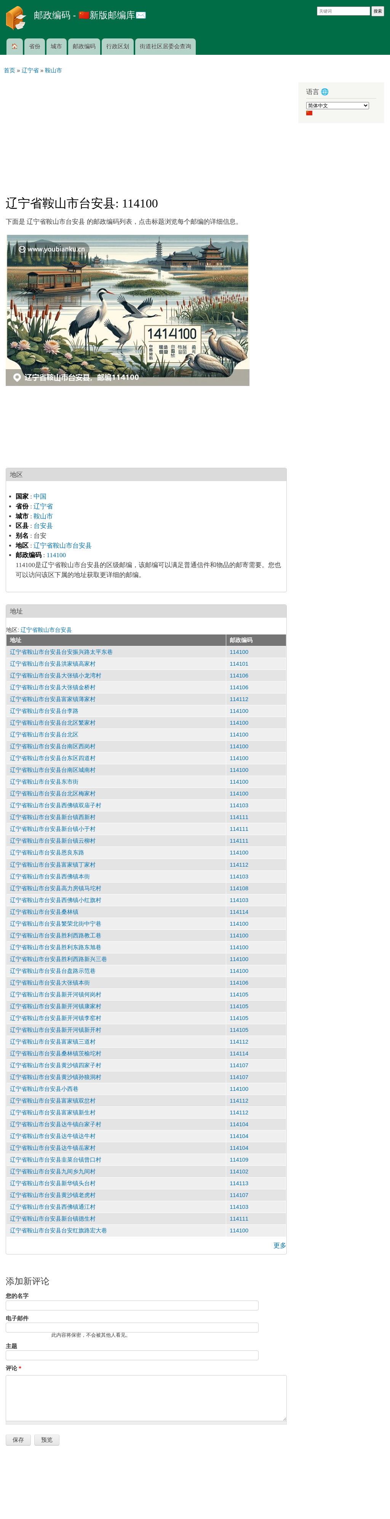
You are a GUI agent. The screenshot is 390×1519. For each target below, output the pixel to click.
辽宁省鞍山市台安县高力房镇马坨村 (55, 888)
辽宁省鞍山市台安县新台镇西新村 (53, 817)
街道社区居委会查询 (165, 46)
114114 (239, 912)
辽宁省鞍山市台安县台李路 (44, 711)
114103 (239, 805)
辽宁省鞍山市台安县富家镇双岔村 (53, 1101)
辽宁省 (43, 506)
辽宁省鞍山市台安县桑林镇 (44, 912)
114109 (239, 1160)
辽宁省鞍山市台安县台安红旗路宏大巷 (58, 1230)
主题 (11, 1346)
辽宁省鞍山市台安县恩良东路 (47, 853)
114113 (239, 1183)
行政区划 (117, 46)
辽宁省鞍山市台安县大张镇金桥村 (53, 687)
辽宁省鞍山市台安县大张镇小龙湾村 (55, 676)
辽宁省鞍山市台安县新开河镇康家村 (55, 1006)
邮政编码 (84, 46)
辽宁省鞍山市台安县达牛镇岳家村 (53, 1148)
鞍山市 (43, 516)
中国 (40, 496)
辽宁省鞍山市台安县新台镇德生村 (53, 1219)
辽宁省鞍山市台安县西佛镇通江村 (53, 1207)
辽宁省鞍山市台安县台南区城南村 (53, 770)
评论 (13, 1368)
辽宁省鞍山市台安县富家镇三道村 (53, 1042)
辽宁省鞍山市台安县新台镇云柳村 (53, 841)
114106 (239, 676)
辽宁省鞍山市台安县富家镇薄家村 (53, 699)
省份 (34, 46)
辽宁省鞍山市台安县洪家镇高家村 (53, 664)
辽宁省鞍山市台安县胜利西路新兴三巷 (58, 959)
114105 (239, 994)
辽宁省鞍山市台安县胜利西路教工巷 (55, 935)
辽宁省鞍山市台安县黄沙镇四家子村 (55, 1065)
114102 (239, 1171)
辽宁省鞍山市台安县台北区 (44, 735)
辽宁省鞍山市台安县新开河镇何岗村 (55, 994)
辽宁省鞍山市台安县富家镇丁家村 (53, 865)
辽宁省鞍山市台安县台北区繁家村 (53, 723)
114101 (239, 664)
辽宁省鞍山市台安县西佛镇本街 (50, 876)
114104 (239, 1124)
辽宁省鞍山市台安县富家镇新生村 (53, 1112)
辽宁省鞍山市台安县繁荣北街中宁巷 (55, 924)
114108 (239, 888)
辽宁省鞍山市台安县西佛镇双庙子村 (55, 805)
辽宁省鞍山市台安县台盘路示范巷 (53, 971)
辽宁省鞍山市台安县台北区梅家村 (53, 794)
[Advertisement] (146, 131)
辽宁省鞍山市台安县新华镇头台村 (53, 1183)
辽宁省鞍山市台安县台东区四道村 (53, 758)
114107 (239, 1065)
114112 (239, 699)
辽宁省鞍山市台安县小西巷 (44, 1089)
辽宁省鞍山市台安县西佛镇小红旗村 (55, 900)
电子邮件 (17, 1318)
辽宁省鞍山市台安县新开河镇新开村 (55, 1030)
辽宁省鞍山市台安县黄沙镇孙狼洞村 (55, 1077)
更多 (279, 1245)
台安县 (43, 525)
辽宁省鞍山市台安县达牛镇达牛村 (53, 1136)
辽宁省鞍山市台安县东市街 (44, 782)
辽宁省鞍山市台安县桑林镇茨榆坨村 (55, 1053)
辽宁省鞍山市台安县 (63, 545)
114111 (239, 817)
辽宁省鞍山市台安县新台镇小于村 (53, 829)
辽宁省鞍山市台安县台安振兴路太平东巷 (61, 652)
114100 (56, 555)
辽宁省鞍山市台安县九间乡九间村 (53, 1171)
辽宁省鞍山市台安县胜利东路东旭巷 (55, 947)
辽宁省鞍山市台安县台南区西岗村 (53, 746)
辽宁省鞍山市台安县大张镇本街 (50, 983)
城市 (56, 46)
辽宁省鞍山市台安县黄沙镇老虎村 (53, 1195)
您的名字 (17, 1296)
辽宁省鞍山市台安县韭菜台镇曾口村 (55, 1160)
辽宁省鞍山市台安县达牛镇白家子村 (55, 1124)
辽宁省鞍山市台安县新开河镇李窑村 (55, 1018)
